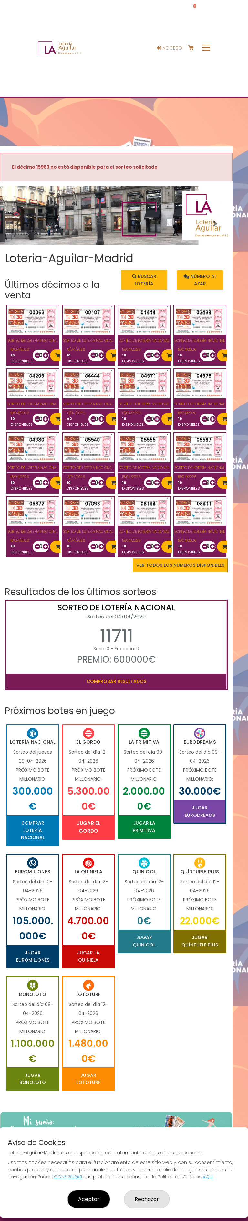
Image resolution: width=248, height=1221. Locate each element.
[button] (17, 224)
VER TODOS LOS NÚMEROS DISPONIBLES (180, 565)
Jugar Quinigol (144, 941)
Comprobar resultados (116, 681)
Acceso (169, 48)
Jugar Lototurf (88, 1079)
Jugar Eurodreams (200, 811)
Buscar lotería (144, 279)
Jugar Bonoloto (32, 1079)
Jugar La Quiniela (88, 956)
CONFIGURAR (68, 1177)
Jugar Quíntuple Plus (199, 941)
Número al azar (199, 279)
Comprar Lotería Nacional (33, 830)
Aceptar (88, 1199)
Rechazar (147, 1199)
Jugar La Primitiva (144, 826)
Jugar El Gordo (88, 827)
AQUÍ (208, 1177)
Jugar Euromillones (32, 956)
